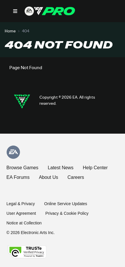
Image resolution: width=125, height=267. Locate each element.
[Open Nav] (15, 11)
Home (10, 31)
